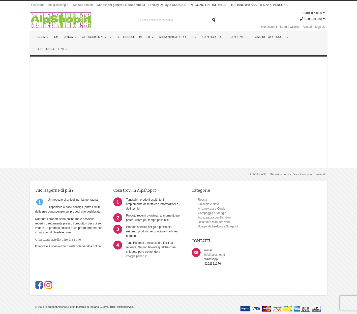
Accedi (307, 27)
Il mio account (268, 27)
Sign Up (320, 27)
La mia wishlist (289, 27)
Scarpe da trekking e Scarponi (207, 226)
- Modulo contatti (82, 5)
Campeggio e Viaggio (201, 213)
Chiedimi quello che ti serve (58, 244)
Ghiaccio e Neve (198, 204)
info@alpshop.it (58, 5)
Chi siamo (37, 5)
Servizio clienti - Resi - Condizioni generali (298, 174)
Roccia (191, 199)
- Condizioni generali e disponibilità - (121, 5)
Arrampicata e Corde (201, 208)
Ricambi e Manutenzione (203, 222)
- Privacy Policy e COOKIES (166, 5)
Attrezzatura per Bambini (203, 217)
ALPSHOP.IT (258, 174)
